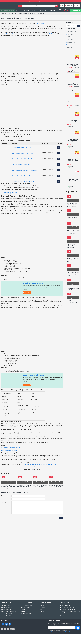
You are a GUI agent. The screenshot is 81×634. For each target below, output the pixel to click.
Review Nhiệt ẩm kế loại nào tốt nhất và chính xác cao (24, 486)
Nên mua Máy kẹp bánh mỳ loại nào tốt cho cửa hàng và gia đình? (73, 229)
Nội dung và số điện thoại (5, 502)
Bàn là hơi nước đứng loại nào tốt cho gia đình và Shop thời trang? (73, 202)
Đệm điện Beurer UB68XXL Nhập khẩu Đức (22, 153)
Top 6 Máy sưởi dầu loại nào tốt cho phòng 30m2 (73, 271)
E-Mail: (3, 499)
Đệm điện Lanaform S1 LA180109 (41, 466)
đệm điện (38, 469)
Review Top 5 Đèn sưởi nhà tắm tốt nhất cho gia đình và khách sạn (73, 285)
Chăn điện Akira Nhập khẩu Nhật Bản (33, 375)
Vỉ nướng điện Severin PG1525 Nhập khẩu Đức (73, 83)
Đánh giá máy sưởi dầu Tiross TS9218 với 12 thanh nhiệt (56, 486)
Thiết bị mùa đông (40, 23)
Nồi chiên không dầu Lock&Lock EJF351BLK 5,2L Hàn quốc (73, 139)
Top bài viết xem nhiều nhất (71, 190)
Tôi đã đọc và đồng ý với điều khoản (59, 631)
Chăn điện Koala (29, 466)
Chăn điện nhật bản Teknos (10, 192)
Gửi (60, 518)
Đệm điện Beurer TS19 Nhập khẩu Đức (21, 175)
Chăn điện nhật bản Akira (10, 193)
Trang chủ (3, 13)
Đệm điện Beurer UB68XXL (38, 464)
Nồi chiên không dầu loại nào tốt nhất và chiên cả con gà (73, 257)
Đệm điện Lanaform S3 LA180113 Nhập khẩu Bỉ (24, 164)
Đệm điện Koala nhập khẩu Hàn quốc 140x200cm (24, 170)
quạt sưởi (10, 34)
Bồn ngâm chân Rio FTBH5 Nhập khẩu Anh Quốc (73, 159)
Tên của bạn (4, 496)
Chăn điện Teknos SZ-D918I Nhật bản (21, 147)
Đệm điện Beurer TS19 (6, 466)
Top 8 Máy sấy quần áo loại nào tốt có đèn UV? (72, 215)
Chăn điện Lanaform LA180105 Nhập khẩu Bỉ (23, 181)
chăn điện (33, 469)
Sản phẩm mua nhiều (71, 52)
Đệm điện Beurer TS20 (26, 464)
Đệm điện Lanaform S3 (51, 464)
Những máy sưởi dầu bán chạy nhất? (9, 450)
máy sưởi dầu (4, 34)
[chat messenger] (78, 628)
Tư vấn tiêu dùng (12, 13)
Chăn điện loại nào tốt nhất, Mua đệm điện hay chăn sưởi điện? (73, 243)
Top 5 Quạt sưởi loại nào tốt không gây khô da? (73, 299)
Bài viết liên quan (5, 473)
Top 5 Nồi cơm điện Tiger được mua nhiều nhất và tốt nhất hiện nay (8, 487)
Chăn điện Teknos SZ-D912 (18, 466)
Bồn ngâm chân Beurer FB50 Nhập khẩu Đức (72, 65)
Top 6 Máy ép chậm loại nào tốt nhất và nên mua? (40, 486)
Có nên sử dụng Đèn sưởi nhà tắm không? (11, 447)
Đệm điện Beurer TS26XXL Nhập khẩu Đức (22, 158)
